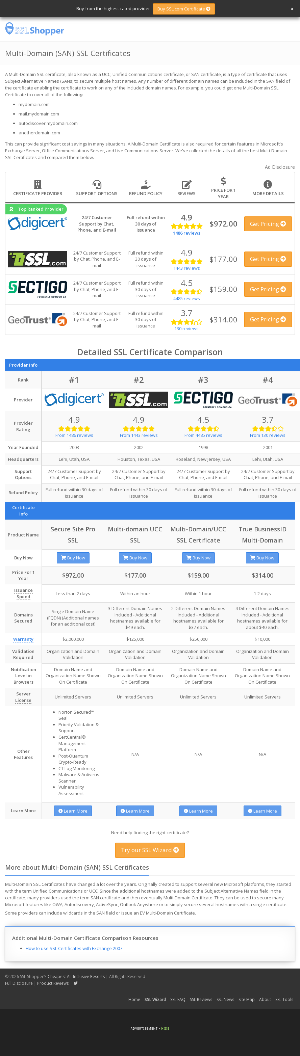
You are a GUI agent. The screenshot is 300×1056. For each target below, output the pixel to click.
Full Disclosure (19, 983)
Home (134, 999)
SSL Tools (284, 999)
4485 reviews (186, 298)
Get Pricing (268, 224)
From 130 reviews (267, 435)
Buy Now (73, 558)
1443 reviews (186, 268)
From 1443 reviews (139, 435)
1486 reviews (186, 233)
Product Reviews (53, 983)
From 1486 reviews (74, 435)
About (265, 999)
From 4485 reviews (203, 435)
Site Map (247, 999)
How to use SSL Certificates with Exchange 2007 (74, 948)
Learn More (73, 811)
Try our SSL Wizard (150, 850)
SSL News (225, 999)
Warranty (23, 639)
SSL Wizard (155, 999)
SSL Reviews (201, 999)
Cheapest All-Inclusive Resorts (76, 976)
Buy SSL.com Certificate (183, 9)
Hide (165, 1028)
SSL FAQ (177, 999)
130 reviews (186, 328)
